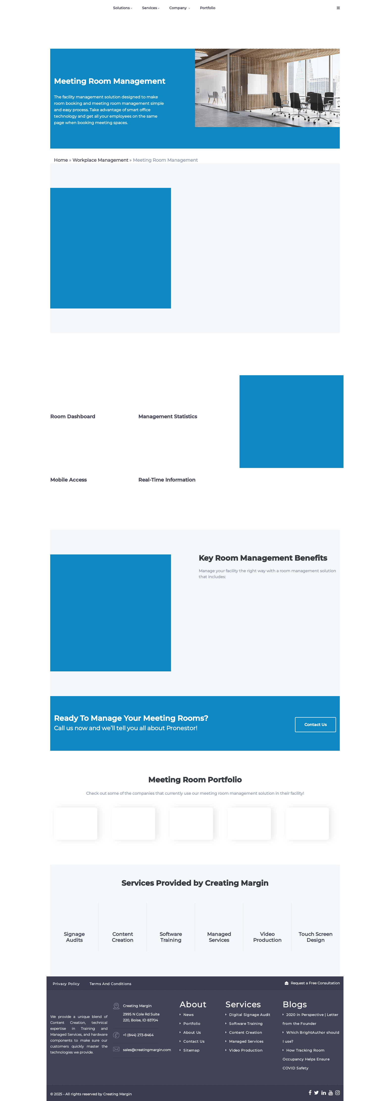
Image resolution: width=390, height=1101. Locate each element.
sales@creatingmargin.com (147, 1050)
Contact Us (315, 724)
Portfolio (207, 8)
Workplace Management (100, 160)
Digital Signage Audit (249, 1015)
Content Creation (122, 937)
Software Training (171, 937)
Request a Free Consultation (312, 983)
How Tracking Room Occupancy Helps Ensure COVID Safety (306, 1059)
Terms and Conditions (110, 984)
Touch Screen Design (316, 937)
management (243, 793)
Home (61, 160)
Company (179, 8)
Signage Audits (74, 937)
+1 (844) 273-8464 (138, 1035)
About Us (192, 1032)
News (188, 1015)
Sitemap (191, 1050)
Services (150, 8)
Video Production (267, 937)
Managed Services (219, 937)
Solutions (122, 8)
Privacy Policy (66, 984)
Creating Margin (141, 1013)
